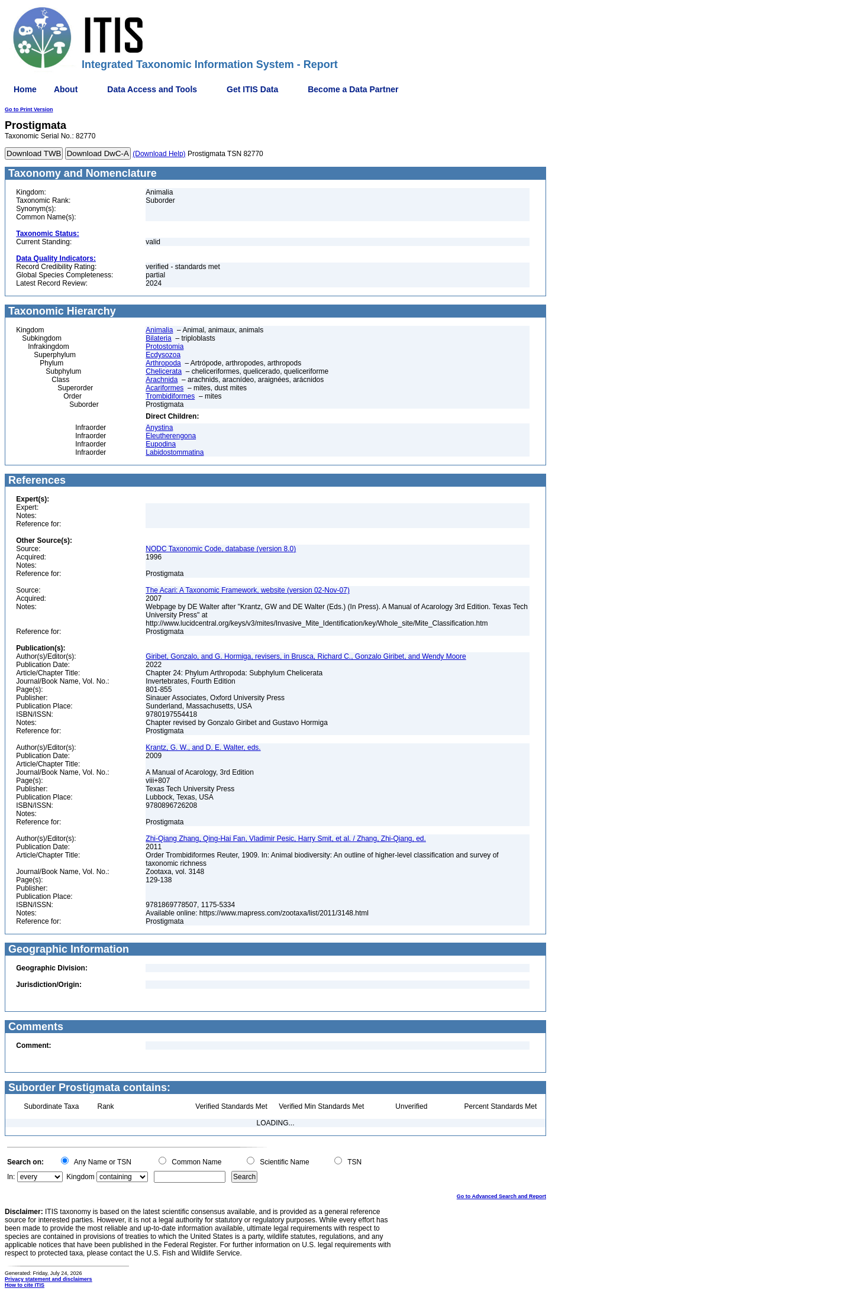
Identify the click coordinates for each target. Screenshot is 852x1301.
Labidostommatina (175, 452)
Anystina (159, 427)
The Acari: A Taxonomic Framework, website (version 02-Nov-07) (248, 590)
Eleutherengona (171, 436)
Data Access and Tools (152, 89)
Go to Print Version (29, 109)
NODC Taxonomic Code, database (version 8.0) (221, 549)
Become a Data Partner (353, 89)
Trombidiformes (170, 396)
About (66, 89)
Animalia (159, 330)
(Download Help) (159, 154)
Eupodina (161, 444)
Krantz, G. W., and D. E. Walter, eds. (203, 747)
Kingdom (80, 1177)
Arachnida (162, 380)
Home (25, 89)
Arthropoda (163, 363)
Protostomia (164, 346)
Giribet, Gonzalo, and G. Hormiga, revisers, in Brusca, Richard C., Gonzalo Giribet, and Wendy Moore (306, 656)
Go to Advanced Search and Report (501, 1196)
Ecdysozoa (163, 355)
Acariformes (164, 388)
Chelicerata (164, 371)
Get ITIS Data (252, 89)
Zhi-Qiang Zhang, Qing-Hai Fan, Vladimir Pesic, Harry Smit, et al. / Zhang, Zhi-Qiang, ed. (286, 838)
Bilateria (158, 338)
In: (11, 1177)
